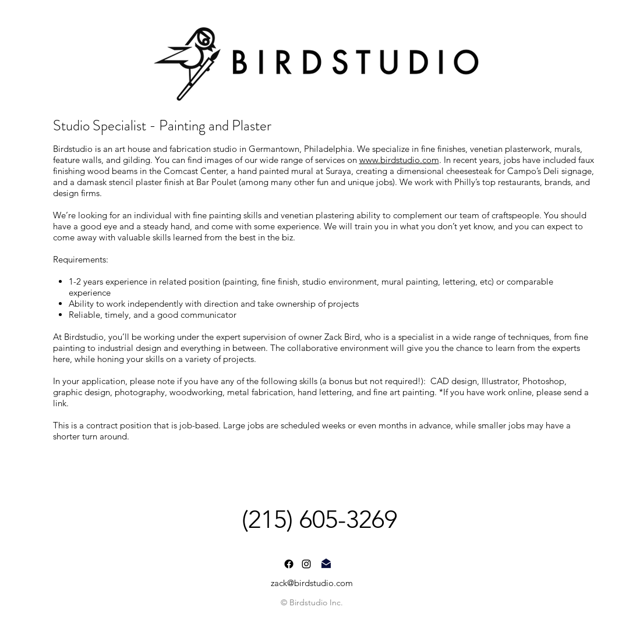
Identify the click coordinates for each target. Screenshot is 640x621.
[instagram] (306, 564)
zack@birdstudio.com (312, 582)
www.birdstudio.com (399, 159)
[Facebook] (289, 564)
